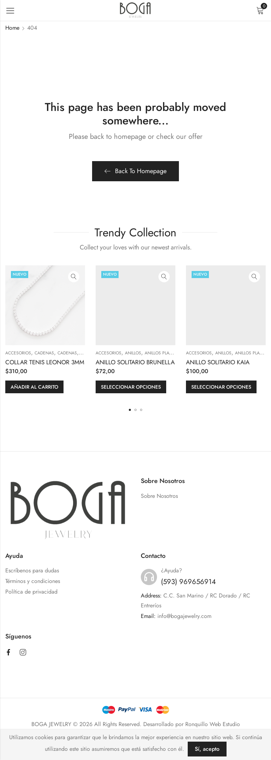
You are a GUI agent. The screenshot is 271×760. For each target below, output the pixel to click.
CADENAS (44, 353)
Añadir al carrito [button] (34, 386)
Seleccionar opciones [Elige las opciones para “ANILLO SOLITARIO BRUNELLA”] (131, 386)
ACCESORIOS (18, 353)
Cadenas (67, 353)
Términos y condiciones (32, 581)
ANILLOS (133, 353)
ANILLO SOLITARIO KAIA (217, 362)
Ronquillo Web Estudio (212, 724)
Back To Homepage (135, 171)
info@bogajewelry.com (184, 616)
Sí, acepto (207, 749)
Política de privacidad (31, 592)
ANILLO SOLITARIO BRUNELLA (135, 362)
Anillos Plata (159, 353)
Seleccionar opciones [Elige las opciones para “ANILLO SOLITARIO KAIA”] (221, 386)
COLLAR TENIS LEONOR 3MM (44, 362)
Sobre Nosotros (159, 496)
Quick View (73, 276)
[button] (130, 410)
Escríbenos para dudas (32, 570)
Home (12, 28)
